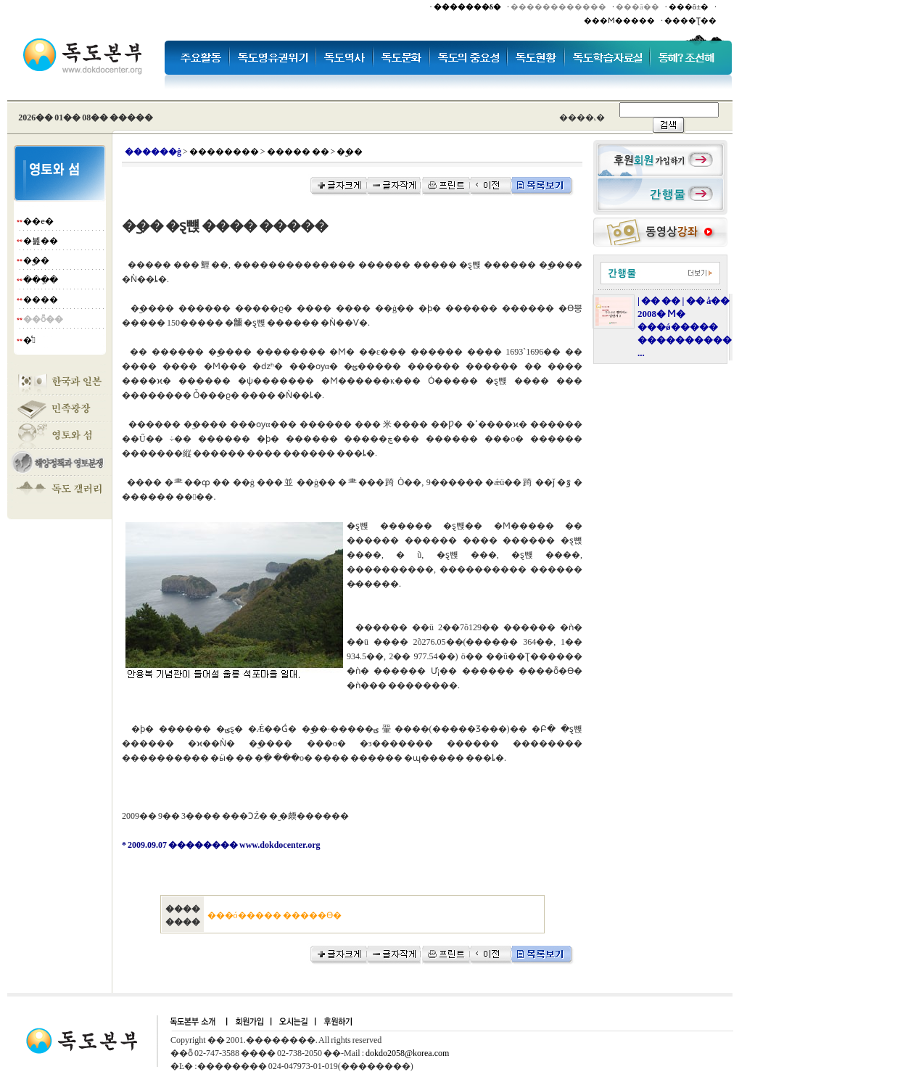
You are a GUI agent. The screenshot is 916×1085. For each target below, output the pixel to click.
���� (40, 299)
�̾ (29, 340)
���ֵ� (40, 280)
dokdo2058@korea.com (407, 1053)
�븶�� (40, 241)
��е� (38, 221)
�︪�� (36, 260)
